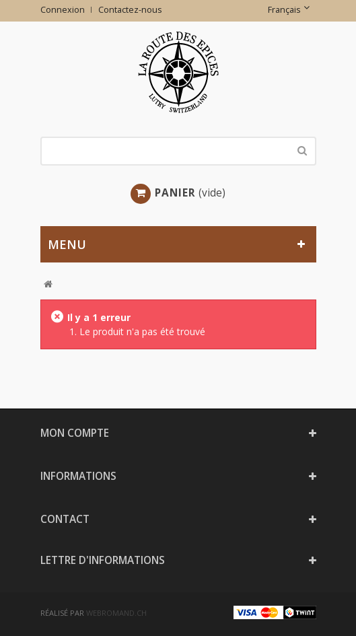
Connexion (62, 9)
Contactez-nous (130, 9)
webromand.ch (116, 613)
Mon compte (74, 433)
